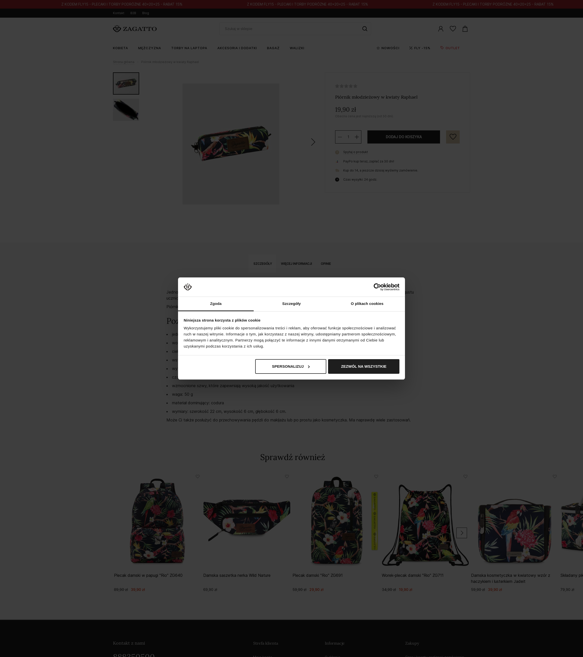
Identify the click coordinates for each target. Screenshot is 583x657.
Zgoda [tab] (216, 303)
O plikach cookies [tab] (367, 303)
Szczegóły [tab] (291, 303)
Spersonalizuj (291, 366)
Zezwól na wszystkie (363, 366)
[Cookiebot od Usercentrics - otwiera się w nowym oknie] (377, 287)
